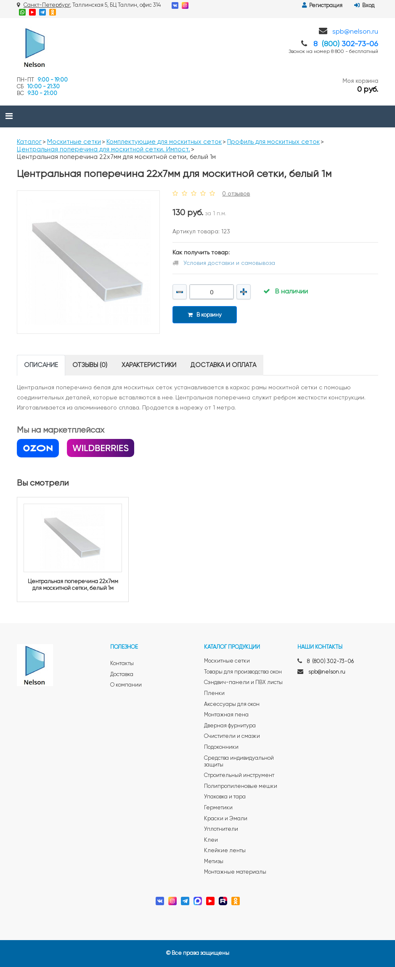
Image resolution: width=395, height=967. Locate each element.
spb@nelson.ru (355, 32)
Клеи (211, 840)
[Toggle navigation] (9, 116)
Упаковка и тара (225, 797)
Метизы (213, 861)
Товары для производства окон (243, 672)
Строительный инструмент (239, 775)
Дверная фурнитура (230, 726)
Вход (364, 5)
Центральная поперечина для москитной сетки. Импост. (103, 149)
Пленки (214, 693)
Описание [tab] (41, 365)
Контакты (122, 663)
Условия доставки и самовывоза (229, 263)
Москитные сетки (74, 142)
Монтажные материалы (235, 872)
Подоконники (221, 747)
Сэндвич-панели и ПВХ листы (243, 682)
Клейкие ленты (225, 850)
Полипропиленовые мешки (240, 786)
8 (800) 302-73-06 (330, 661)
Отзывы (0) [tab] (89, 365)
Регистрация (322, 5)
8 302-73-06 (345, 44)
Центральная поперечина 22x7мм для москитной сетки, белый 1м (73, 585)
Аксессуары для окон (232, 704)
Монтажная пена (226, 715)
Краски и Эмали (225, 819)
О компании (126, 685)
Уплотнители (221, 829)
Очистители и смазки (232, 736)
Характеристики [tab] (149, 365)
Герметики (218, 808)
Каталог (29, 142)
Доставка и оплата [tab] (223, 365)
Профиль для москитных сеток (273, 142)
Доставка (121, 674)
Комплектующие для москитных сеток (164, 142)
